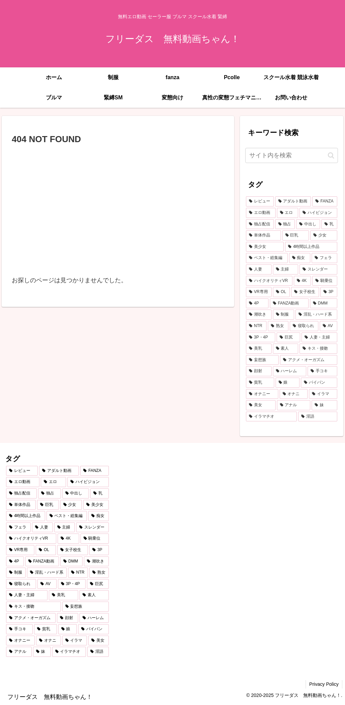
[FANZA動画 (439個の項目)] (289, 303)
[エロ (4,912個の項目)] (287, 213)
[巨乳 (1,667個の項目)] (295, 235)
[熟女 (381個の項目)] (278, 326)
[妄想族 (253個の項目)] (262, 360)
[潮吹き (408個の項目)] (258, 315)
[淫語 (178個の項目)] (317, 417)
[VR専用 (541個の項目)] (258, 292)
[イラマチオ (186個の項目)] (271, 417)
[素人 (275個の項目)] (285, 349)
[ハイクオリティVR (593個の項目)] (269, 281)
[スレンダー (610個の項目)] (318, 269)
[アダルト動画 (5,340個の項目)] (293, 201)
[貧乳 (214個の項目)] (260, 383)
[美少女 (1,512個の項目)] (265, 247)
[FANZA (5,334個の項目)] (324, 201)
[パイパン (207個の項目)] (319, 383)
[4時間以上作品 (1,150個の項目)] (311, 247)
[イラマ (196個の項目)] (323, 394)
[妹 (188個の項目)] (324, 405)
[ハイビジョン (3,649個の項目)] (318, 213)
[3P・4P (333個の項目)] (260, 337)
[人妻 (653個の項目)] (258, 269)
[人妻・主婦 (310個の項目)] (319, 337)
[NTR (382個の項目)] (256, 326)
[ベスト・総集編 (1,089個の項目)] (266, 258)
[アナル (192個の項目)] (293, 405)
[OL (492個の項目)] (281, 292)
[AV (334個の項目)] (328, 326)
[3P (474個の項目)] (328, 292)
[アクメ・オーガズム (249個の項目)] (308, 360)
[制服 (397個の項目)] (283, 315)
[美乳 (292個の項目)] (258, 349)
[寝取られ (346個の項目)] (304, 326)
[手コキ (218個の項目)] (322, 371)
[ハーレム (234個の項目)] (289, 371)
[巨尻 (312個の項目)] (288, 337)
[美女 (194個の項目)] (260, 405)
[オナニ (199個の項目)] (294, 394)
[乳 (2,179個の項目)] (329, 224)
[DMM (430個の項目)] (323, 303)
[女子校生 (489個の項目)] (305, 292)
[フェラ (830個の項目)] (324, 258)
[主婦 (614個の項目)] (285, 269)
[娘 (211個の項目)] (288, 383)
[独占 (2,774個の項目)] (285, 224)
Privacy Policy (324, 684)
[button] (331, 155)
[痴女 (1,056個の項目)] (299, 258)
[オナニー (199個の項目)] (262, 394)
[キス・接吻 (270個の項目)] (318, 349)
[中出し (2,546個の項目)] (308, 224)
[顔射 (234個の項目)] (258, 371)
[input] (291, 155)
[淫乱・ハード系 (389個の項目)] (316, 315)
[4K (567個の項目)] (302, 281)
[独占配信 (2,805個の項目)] (260, 224)
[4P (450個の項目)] (257, 303)
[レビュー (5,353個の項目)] (260, 201)
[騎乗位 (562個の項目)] (324, 281)
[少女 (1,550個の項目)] (323, 235)
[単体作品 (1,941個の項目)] (263, 235)
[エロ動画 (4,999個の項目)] (260, 213)
